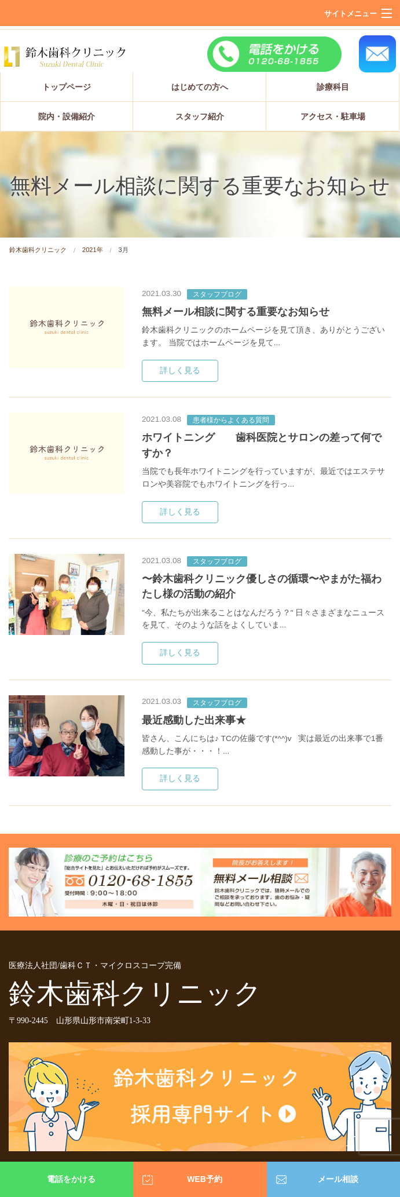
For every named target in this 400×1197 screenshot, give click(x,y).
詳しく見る (180, 370)
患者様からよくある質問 (231, 420)
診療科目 (333, 87)
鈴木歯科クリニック (38, 249)
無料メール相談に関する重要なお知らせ (235, 312)
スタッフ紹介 (199, 116)
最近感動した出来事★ (194, 720)
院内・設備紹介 (66, 116)
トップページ (66, 87)
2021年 (92, 249)
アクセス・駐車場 (332, 116)
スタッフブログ (217, 294)
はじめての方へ (199, 87)
